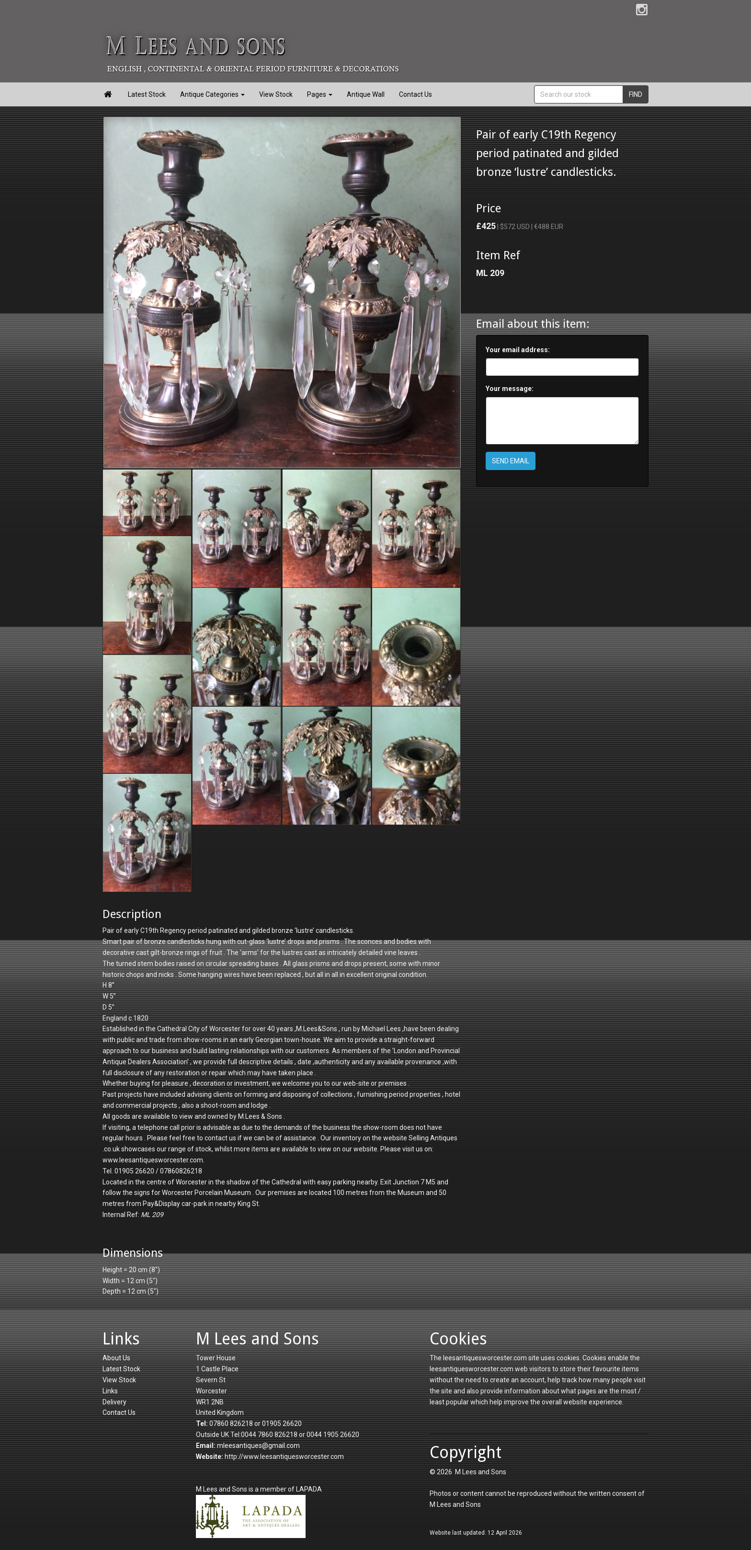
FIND (635, 94)
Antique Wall (366, 94)
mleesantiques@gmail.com (258, 1445)
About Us (116, 1358)
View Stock (276, 94)
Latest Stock (147, 94)
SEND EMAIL (510, 461)
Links (110, 1391)
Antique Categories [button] (212, 94)
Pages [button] (319, 94)
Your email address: (518, 350)
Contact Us (415, 94)
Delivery (114, 1402)
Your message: (510, 388)
